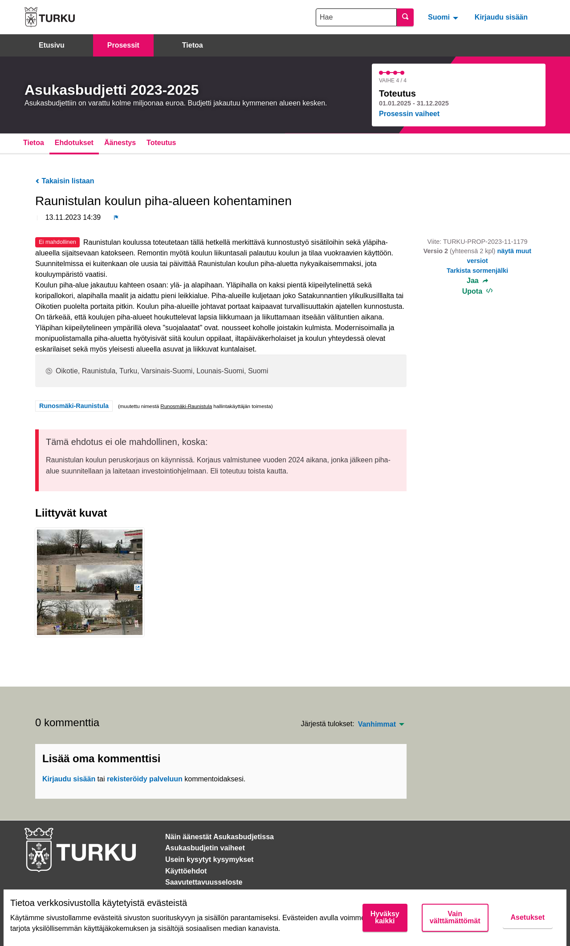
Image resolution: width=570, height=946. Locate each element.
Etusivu (52, 45)
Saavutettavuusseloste (203, 882)
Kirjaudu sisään (501, 17)
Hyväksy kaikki (384, 917)
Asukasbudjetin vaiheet (205, 848)
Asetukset (528, 917)
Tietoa (192, 45)
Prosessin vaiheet (409, 113)
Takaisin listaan (64, 181)
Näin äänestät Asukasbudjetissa (219, 837)
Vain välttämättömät (455, 917)
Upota (477, 291)
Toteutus (161, 142)
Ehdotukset (74, 142)
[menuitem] (444, 16)
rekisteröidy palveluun (145, 779)
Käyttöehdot (186, 871)
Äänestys (120, 142)
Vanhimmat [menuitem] (377, 724)
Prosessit (123, 45)
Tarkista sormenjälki (477, 270)
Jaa (477, 280)
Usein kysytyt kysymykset (209, 859)
